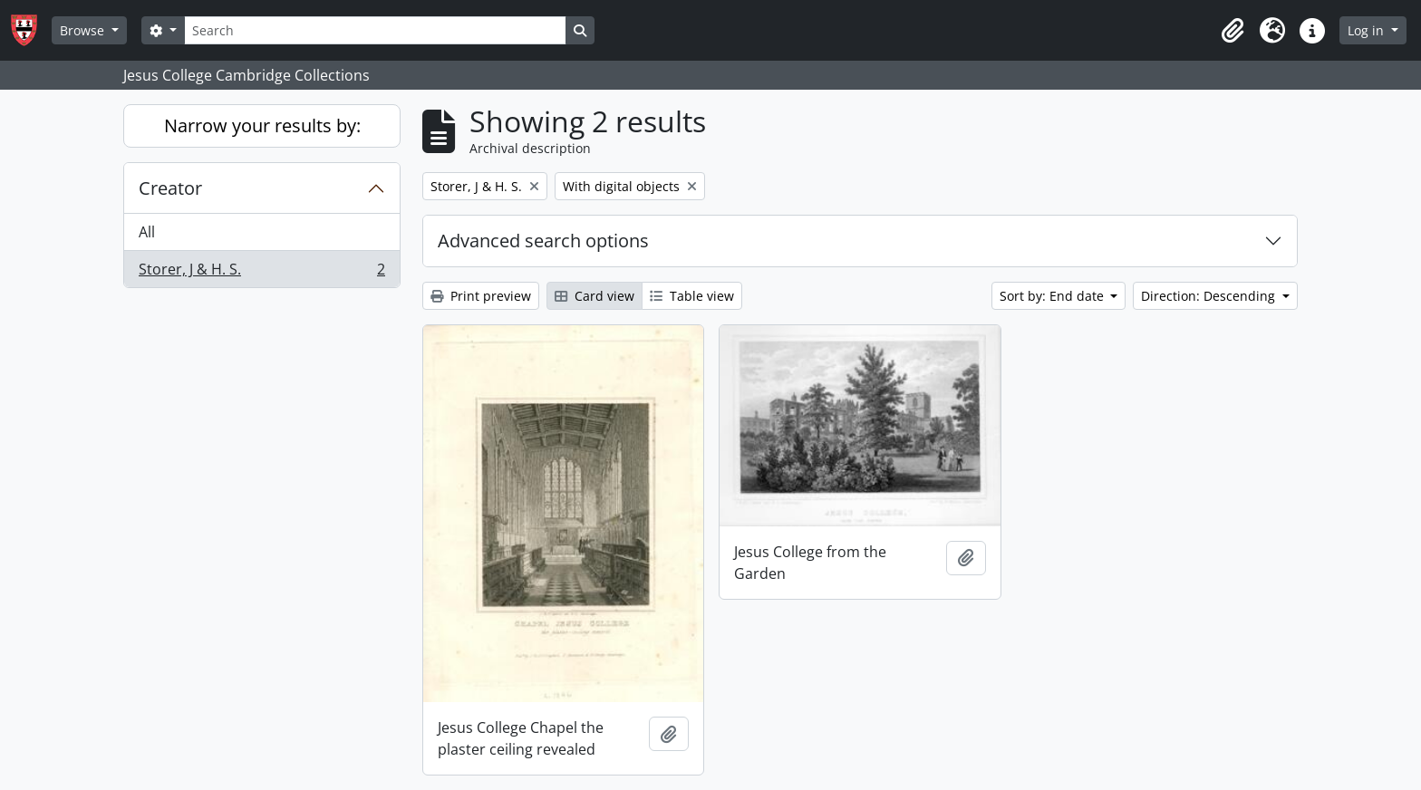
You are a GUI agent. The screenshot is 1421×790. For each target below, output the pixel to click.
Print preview (480, 295)
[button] (1232, 31)
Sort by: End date (1053, 295)
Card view (594, 295)
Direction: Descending (1210, 295)
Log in (1367, 30)
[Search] (375, 30)
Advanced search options (543, 240)
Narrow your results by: (262, 125)
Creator (170, 188)
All (147, 232)
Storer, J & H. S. (261, 272)
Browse (84, 30)
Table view (692, 295)
